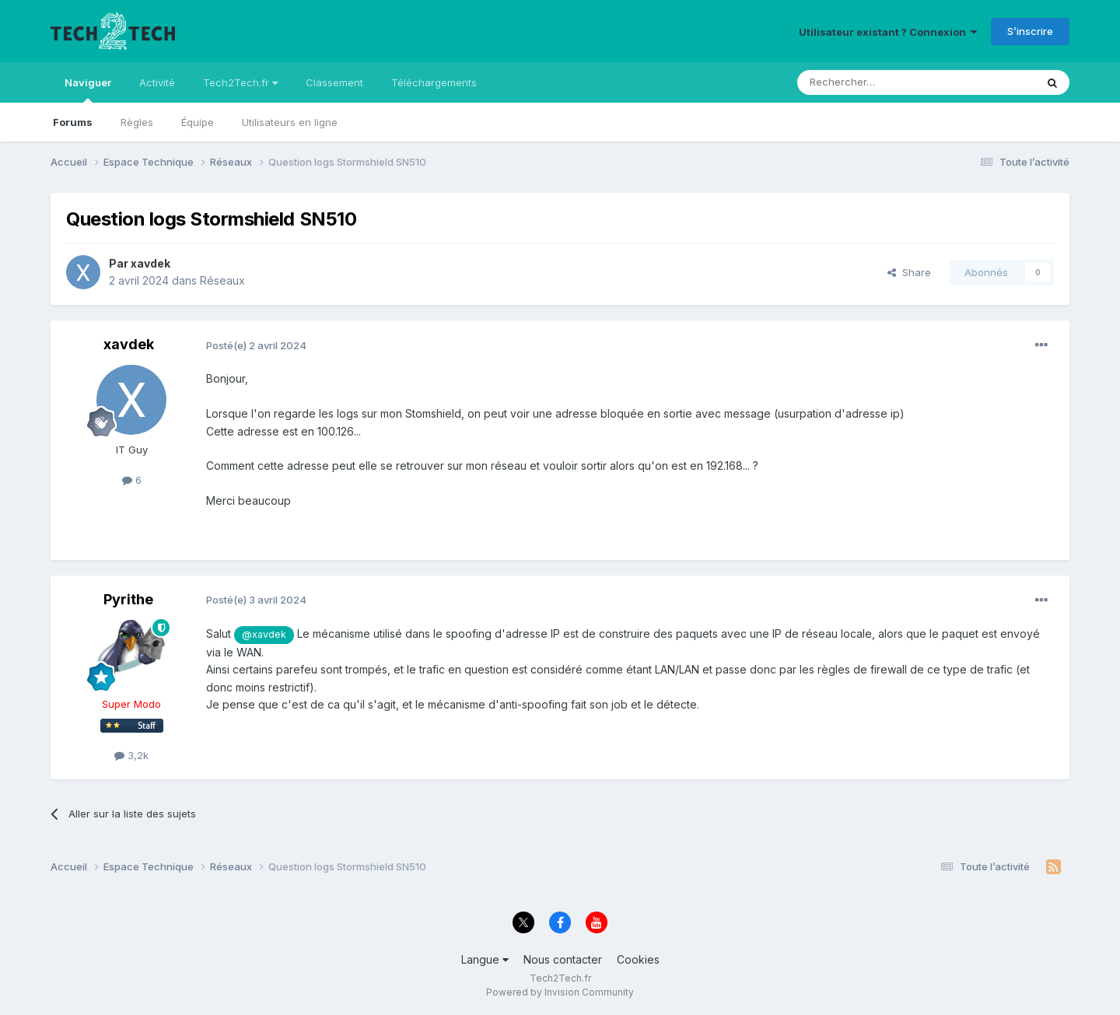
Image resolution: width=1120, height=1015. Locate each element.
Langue (485, 959)
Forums (73, 122)
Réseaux (222, 280)
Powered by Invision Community (560, 992)
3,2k (131, 755)
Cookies (638, 959)
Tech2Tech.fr (240, 82)
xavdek (150, 263)
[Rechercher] (882, 82)
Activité (157, 82)
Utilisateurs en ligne (290, 122)
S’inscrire (1030, 31)
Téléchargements (434, 82)
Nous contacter (562, 959)
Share (909, 272)
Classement (334, 82)
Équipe (197, 122)
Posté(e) (256, 345)
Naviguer (88, 89)
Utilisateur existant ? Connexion (888, 32)
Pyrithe (128, 599)
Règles (137, 122)
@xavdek (264, 634)
